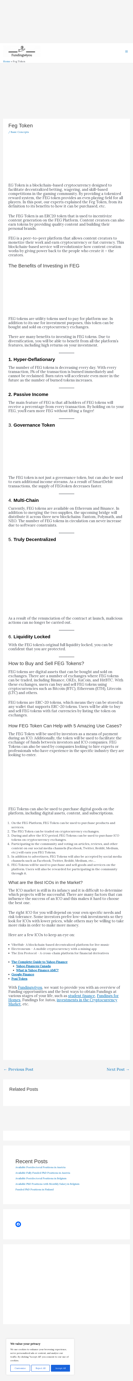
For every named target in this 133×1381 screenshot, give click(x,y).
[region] (40, 1357)
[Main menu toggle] (126, 54)
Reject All (40, 1368)
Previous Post (18, 1075)
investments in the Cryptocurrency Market (62, 1008)
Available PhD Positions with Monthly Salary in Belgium (47, 1190)
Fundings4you (30, 993)
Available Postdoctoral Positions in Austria (40, 1173)
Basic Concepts (20, 138)
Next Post (118, 1075)
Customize (20, 1368)
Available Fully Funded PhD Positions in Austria (42, 1178)
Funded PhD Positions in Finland (34, 1195)
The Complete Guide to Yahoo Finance (39, 968)
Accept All (60, 1368)
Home (6, 67)
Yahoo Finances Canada (33, 972)
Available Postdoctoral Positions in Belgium (40, 1184)
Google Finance (22, 980)
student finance (81, 1002)
